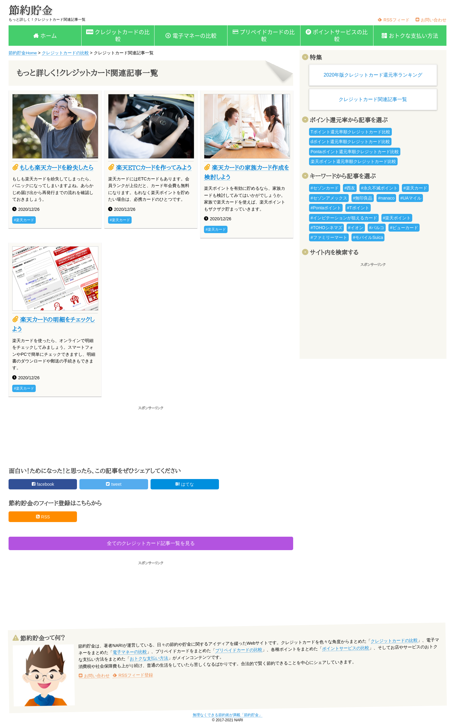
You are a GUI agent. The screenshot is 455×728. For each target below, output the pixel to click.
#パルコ (376, 227)
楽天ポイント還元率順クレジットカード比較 (353, 161)
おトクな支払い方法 (413, 35)
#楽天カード (24, 220)
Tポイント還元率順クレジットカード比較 (350, 131)
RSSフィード (394, 19)
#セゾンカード (325, 188)
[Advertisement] (151, 436)
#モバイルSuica (368, 237)
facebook (43, 484)
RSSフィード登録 (133, 675)
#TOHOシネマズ (326, 227)
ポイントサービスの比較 (340, 35)
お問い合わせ (431, 19)
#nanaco (386, 198)
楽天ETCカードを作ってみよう (154, 167)
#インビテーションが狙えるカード (344, 217)
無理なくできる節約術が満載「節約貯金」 (227, 715)
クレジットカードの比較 (122, 35)
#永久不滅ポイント (379, 188)
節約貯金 (31, 10)
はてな (184, 484)
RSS (43, 517)
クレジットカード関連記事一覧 (373, 99)
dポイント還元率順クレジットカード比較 (350, 141)
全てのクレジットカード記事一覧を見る (151, 543)
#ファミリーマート (329, 237)
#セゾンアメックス (329, 198)
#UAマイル (410, 198)
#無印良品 (363, 198)
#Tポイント (358, 207)
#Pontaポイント (326, 207)
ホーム (48, 35)
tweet (113, 484)
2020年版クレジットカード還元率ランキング (373, 74)
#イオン (355, 227)
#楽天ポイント (397, 217)
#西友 (349, 188)
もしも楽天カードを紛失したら (57, 167)
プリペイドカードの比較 (267, 35)
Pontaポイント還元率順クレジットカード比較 (355, 151)
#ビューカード (404, 227)
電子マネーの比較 (195, 35)
